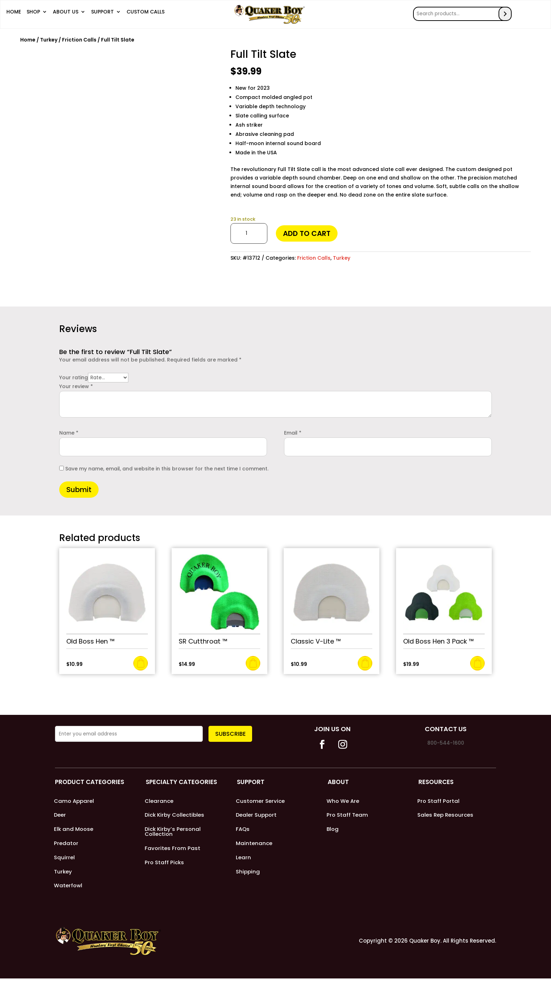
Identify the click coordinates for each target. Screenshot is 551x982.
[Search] (507, 13)
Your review (76, 384)
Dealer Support (256, 814)
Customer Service (260, 799)
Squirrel (64, 859)
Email (292, 430)
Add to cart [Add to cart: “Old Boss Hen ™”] (140, 661)
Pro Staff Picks (164, 864)
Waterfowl (68, 889)
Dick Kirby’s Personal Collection (173, 831)
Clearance (159, 799)
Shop (33, 13)
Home (13, 13)
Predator (66, 844)
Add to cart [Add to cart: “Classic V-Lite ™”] (365, 661)
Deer (60, 814)
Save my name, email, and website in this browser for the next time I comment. (166, 466)
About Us (65, 13)
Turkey (48, 37)
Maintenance (254, 844)
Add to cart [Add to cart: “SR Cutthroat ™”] (253, 661)
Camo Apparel (74, 799)
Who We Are (343, 799)
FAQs (243, 829)
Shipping (248, 874)
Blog (333, 829)
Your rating (73, 375)
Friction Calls (79, 37)
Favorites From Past (172, 849)
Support (102, 13)
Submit (78, 488)
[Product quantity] (248, 231)
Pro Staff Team (347, 814)
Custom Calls (146, 13)
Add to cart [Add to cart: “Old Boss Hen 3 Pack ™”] (477, 661)
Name (68, 430)
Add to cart (306, 232)
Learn (243, 859)
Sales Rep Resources (445, 814)
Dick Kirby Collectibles (175, 814)
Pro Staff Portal (438, 799)
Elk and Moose (73, 829)
